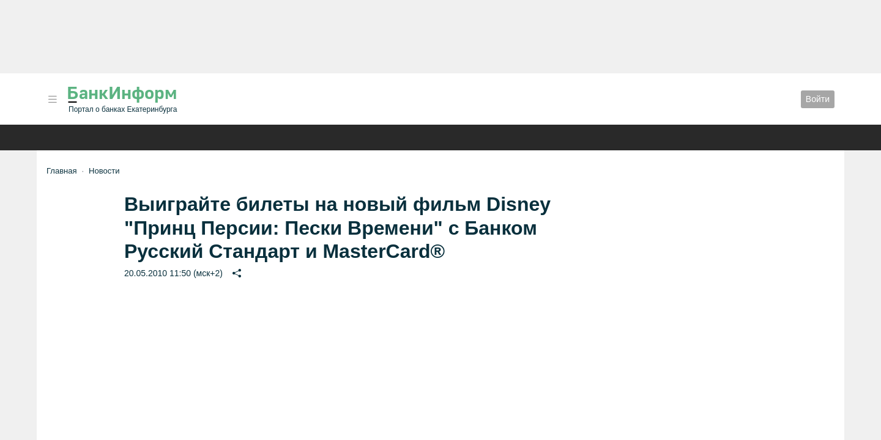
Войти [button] (818, 99)
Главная (61, 170)
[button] (52, 99)
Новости (104, 170)
